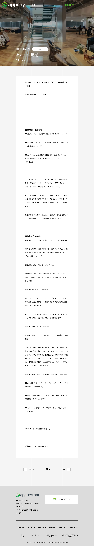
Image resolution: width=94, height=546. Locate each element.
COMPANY (21, 527)
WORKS (31, 527)
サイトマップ (23, 536)
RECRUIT (74, 527)
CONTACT (63, 527)
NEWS (52, 527)
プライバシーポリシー (36, 536)
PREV (29, 469)
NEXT (65, 469)
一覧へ (47, 469)
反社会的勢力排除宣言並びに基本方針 (70, 536)
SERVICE (42, 527)
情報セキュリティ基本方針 (51, 536)
